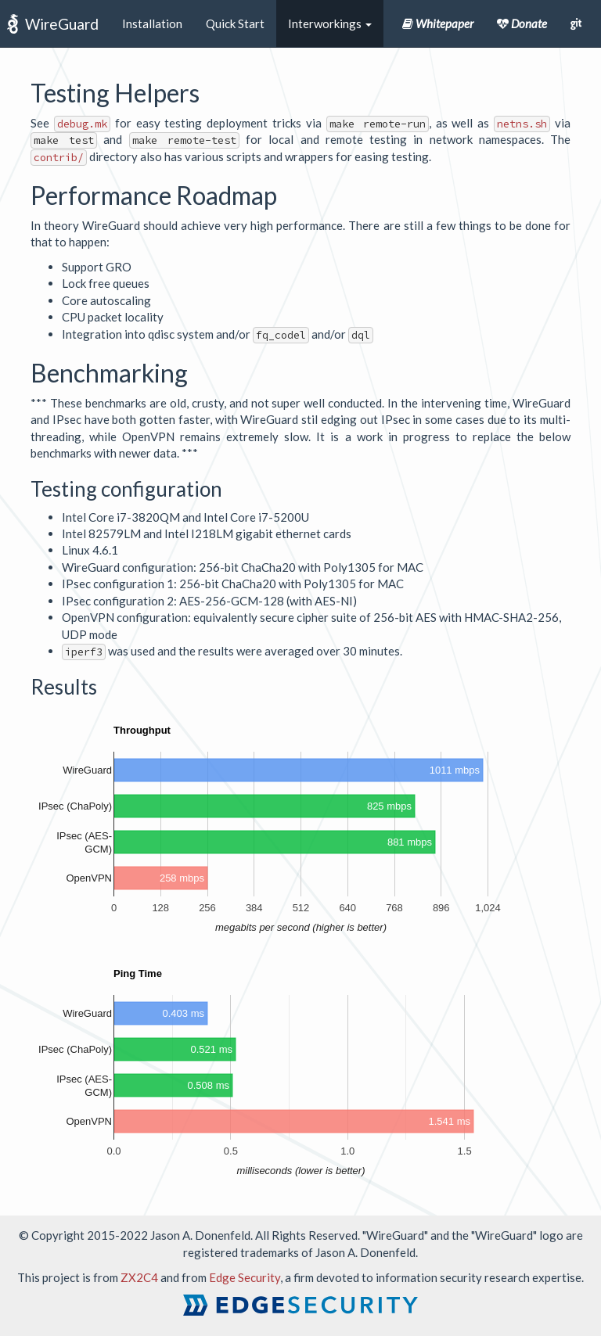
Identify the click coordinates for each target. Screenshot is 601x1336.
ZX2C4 (139, 1277)
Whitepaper (437, 23)
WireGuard (62, 24)
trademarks (269, 1252)
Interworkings (330, 23)
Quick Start (235, 23)
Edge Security (244, 1277)
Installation (152, 23)
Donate (522, 23)
